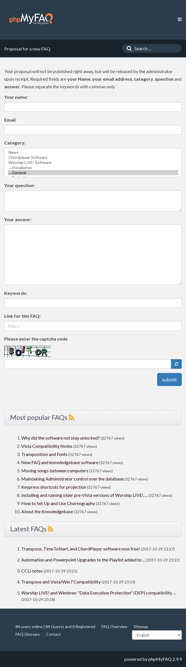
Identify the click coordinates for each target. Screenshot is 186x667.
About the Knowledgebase (47, 511)
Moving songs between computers (54, 470)
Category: (14, 142)
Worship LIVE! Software (93, 162)
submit (169, 379)
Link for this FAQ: (22, 316)
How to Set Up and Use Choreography (58, 503)
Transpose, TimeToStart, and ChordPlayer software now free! (80, 548)
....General (93, 172)
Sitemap (141, 626)
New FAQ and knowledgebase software (59, 462)
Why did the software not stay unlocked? (60, 437)
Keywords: (15, 293)
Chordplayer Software (93, 157)
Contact (53, 634)
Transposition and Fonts (44, 454)
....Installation (93, 167)
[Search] (127, 48)
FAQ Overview (114, 626)
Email (10, 119)
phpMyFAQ (160, 659)
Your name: (16, 97)
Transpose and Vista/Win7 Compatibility (61, 581)
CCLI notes (32, 570)
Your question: (19, 185)
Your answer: (18, 219)
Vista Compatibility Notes (46, 446)
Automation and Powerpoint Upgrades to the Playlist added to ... (83, 559)
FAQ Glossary (28, 634)
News (93, 152)
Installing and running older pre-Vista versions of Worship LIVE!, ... (84, 495)
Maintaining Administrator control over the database (72, 478)
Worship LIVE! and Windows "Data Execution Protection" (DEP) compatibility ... (98, 592)
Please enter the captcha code (36, 338)
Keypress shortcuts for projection (53, 487)
